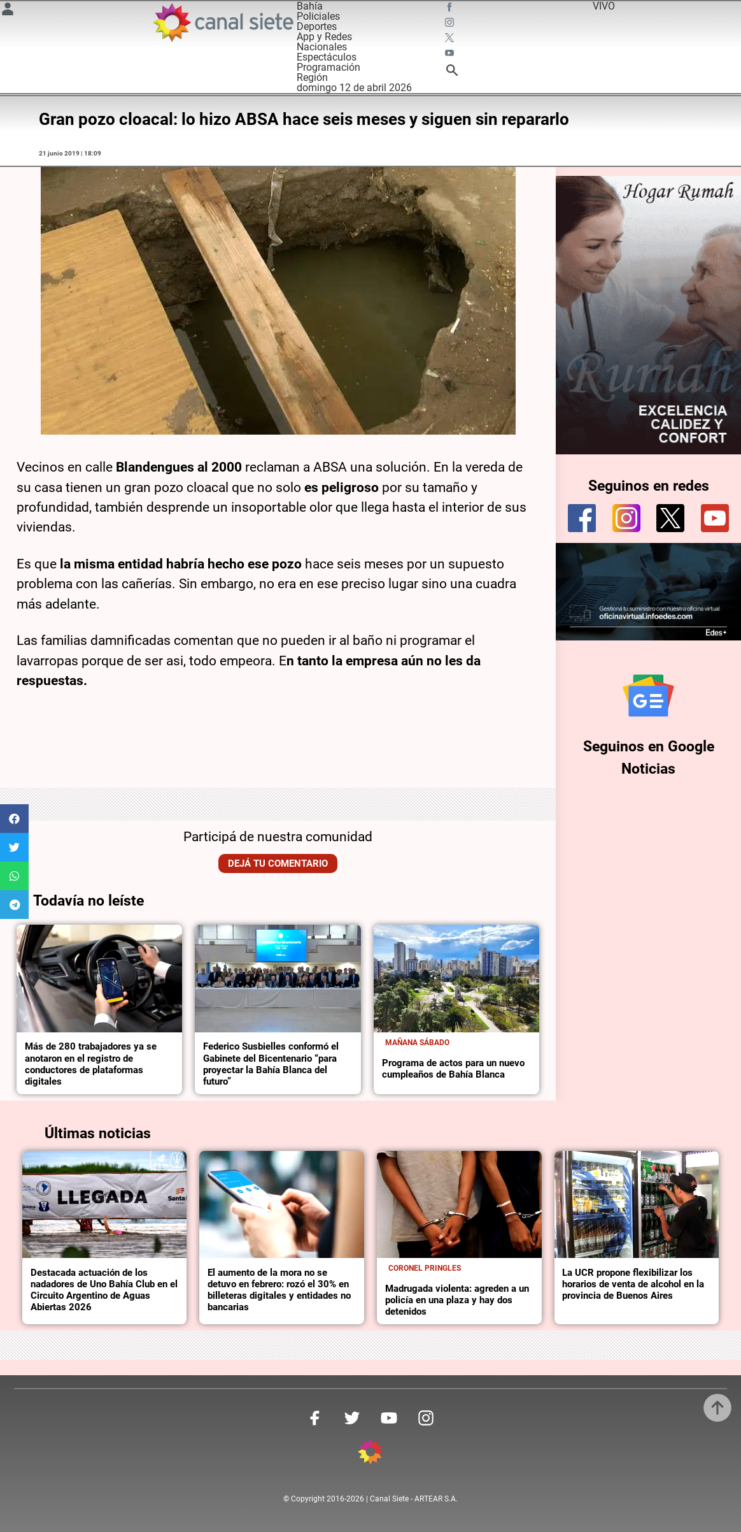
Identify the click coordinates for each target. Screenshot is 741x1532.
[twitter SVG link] (450, 39)
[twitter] (670, 518)
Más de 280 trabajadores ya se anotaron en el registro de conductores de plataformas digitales (91, 1064)
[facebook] (582, 518)
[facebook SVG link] (450, 9)
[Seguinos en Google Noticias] (648, 695)
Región (312, 77)
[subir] (717, 1408)
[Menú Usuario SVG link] (7, 11)
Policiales (318, 16)
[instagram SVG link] (450, 24)
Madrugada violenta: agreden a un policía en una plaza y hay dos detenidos (457, 1300)
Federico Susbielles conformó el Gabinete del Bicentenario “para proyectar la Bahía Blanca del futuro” (271, 1064)
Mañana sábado (417, 1042)
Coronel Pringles (424, 1268)
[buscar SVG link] (452, 72)
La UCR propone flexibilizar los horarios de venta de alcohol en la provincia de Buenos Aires (633, 1284)
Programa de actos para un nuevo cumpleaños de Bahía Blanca (453, 1068)
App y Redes (324, 37)
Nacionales (322, 47)
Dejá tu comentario (278, 863)
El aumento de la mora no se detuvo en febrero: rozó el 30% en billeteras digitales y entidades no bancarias (279, 1290)
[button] (14, 818)
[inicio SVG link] (370, 1454)
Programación (328, 67)
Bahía (310, 6)
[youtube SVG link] (450, 54)
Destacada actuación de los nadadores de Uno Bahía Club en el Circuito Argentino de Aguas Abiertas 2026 (104, 1290)
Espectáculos (326, 57)
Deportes (317, 26)
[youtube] (715, 518)
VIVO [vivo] (604, 6)
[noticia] (99, 978)
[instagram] (626, 518)
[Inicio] (222, 22)
